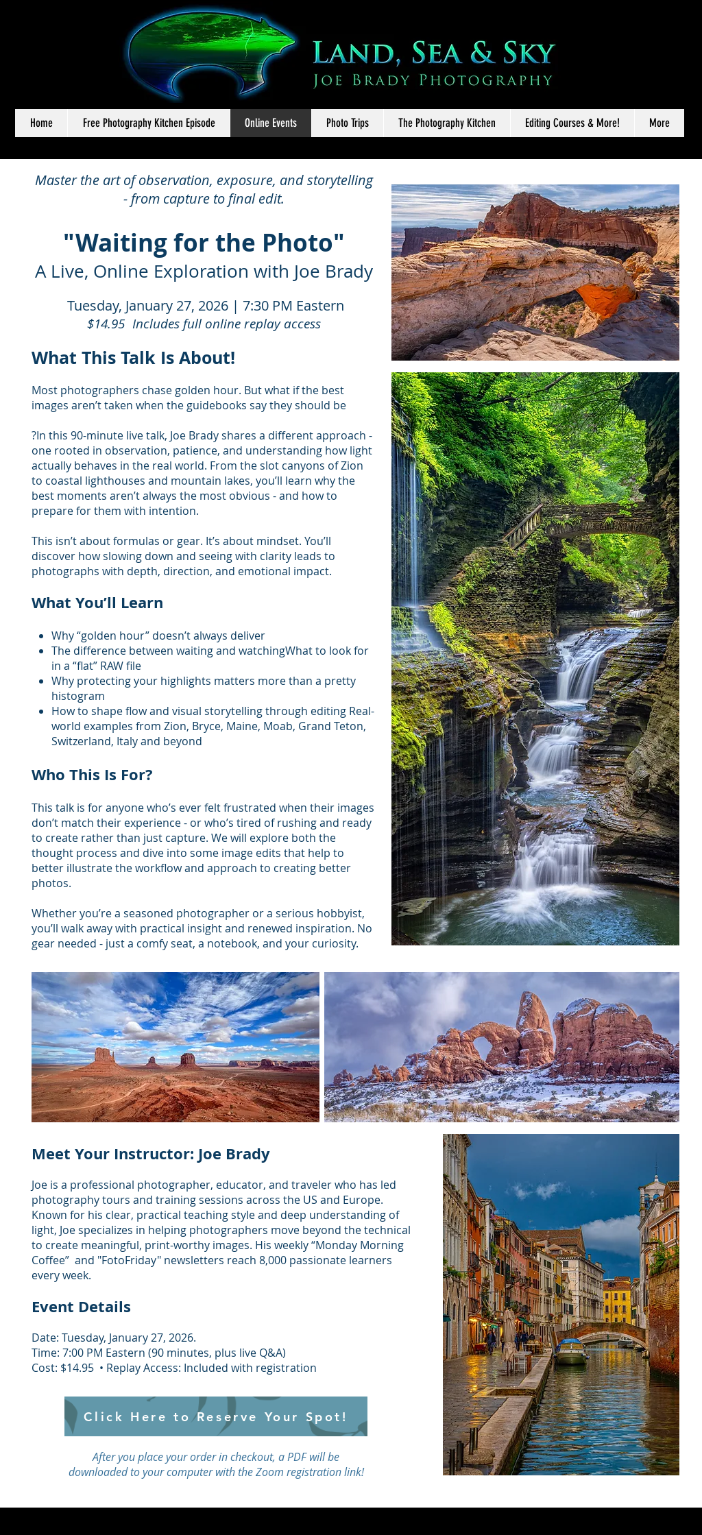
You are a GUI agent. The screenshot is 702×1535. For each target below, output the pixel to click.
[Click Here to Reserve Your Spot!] (215, 1416)
